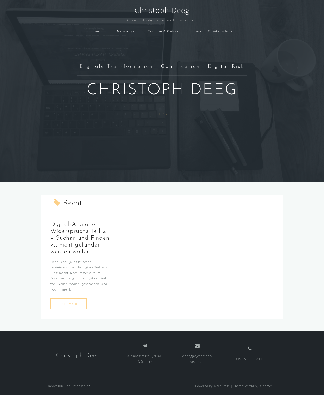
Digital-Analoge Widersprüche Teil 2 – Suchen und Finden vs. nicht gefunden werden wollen (80, 238)
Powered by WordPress (212, 386)
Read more (68, 304)
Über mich (100, 31)
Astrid (249, 386)
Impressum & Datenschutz (210, 31)
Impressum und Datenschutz (68, 386)
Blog (162, 114)
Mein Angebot (128, 31)
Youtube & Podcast (164, 31)
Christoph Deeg (162, 10)
